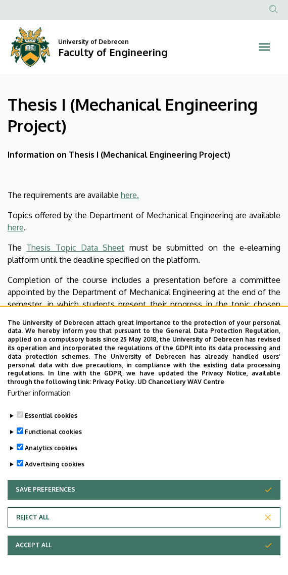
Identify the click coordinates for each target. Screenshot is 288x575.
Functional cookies (53, 438)
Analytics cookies (51, 454)
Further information (39, 399)
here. (130, 195)
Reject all (32, 524)
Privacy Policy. (114, 388)
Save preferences (45, 496)
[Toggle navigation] (264, 47)
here (16, 227)
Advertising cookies (54, 470)
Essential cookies (51, 422)
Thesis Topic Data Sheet (75, 248)
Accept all (34, 551)
